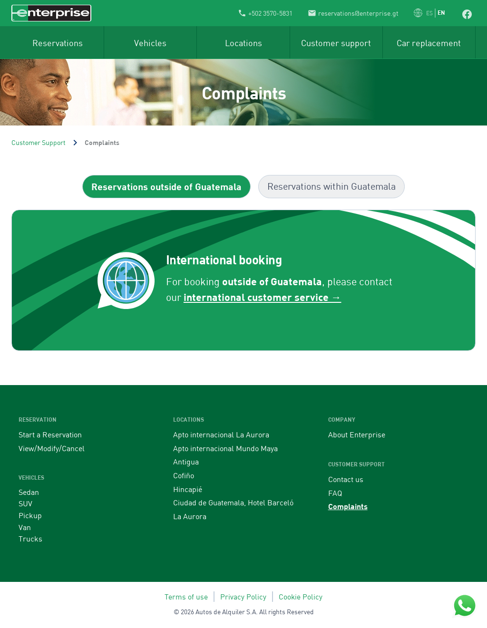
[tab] (166, 186)
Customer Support (38, 142)
